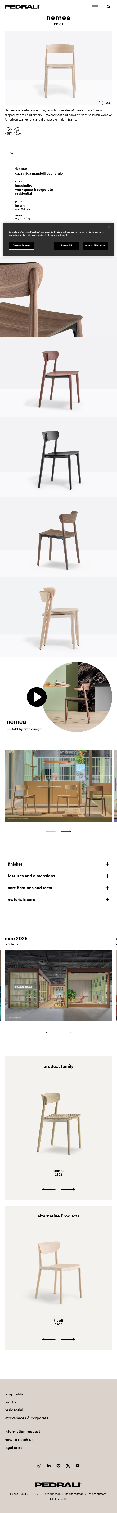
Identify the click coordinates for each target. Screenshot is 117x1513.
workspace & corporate (34, 190)
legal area (13, 1447)
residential (23, 193)
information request (22, 1431)
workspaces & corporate (26, 1417)
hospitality (23, 186)
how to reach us (19, 1439)
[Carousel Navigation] (58, 831)
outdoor (12, 1402)
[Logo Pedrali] (22, 6)
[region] (58, 239)
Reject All (66, 245)
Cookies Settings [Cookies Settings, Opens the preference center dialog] (21, 245)
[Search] (108, 6)
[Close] (109, 227)
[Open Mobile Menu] (95, 6)
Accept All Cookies (95, 245)
